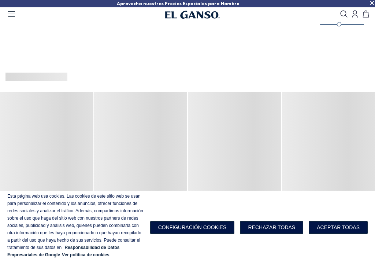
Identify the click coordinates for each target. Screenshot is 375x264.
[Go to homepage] (201, 14)
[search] (344, 14)
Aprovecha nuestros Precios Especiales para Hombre (207, 3)
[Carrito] (366, 14)
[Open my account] (355, 14)
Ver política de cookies (85, 254)
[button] (192, 227)
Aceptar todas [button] (338, 227)
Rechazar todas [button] (271, 227)
